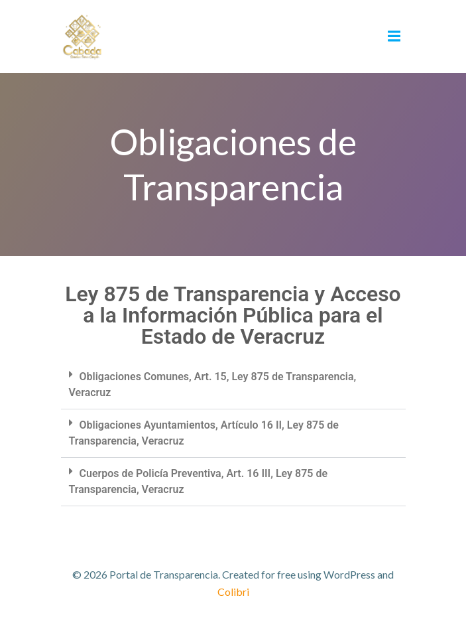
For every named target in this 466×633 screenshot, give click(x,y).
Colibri (233, 591)
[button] (233, 385)
